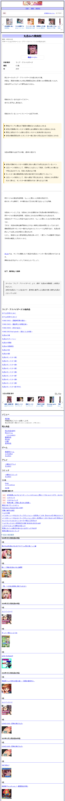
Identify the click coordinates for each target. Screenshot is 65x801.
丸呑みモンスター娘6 (9, 372)
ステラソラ (11, 497)
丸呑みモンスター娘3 (9, 361)
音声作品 (8, 443)
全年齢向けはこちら (49, 13)
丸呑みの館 (6, 353)
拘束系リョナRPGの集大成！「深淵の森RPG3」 (18, 681)
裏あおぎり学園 (51, 28)
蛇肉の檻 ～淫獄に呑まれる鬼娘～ (19, 503)
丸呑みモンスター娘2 (9, 357)
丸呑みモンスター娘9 (9, 383)
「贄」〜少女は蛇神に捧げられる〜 (14, 586)
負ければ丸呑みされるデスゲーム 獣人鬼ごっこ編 (19, 546)
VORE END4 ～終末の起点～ (12, 328)
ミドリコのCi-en (10, 485)
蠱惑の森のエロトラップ (10, 531)
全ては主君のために (9, 313)
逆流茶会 (7, 28)
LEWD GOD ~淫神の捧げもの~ (12, 723)
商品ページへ (32, 57)
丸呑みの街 (6, 350)
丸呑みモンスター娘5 (9, 368)
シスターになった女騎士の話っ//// (14, 526)
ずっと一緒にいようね (9, 633)
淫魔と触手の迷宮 (8, 510)
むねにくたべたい (19, 28)
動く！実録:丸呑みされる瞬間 (12, 567)
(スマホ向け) (11, 435)
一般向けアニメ (10, 464)
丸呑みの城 (6, 335)
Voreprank (49, 406)
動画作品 (8, 437)
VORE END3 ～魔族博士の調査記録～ (15, 324)
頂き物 (7, 488)
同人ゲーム (9, 433)
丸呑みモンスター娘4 (9, 365)
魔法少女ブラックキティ (10, 505)
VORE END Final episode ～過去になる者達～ (17, 331)
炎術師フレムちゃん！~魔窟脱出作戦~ (15, 786)
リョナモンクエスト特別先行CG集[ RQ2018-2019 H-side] (21, 523)
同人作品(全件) (10, 431)
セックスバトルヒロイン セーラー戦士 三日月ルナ (19, 520)
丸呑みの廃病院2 (8, 346)
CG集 (7, 441)
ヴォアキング (18, 406)
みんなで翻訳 (39, 406)
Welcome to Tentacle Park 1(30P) (12, 508)
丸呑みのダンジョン (9, 339)
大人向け (8, 456)
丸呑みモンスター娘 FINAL (11, 387)
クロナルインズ (12, 500)
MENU (38, 8)
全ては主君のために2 (9, 317)
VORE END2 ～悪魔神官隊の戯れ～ (14, 320)
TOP (27, 8)
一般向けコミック (11, 474)
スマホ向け (9, 454)
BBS (32, 8)
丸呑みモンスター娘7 (9, 376)
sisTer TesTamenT (7, 656)
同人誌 (7, 439)
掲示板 (7, 419)
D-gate (7, 483)
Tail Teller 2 (5, 765)
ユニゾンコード (7, 611)
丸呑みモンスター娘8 (9, 379)
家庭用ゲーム (9, 452)
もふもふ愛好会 (40, 28)
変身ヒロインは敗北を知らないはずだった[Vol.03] (19, 528)
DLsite (7, 254)
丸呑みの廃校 (6, 342)
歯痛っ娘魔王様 (8, 404)
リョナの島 (6, 513)
